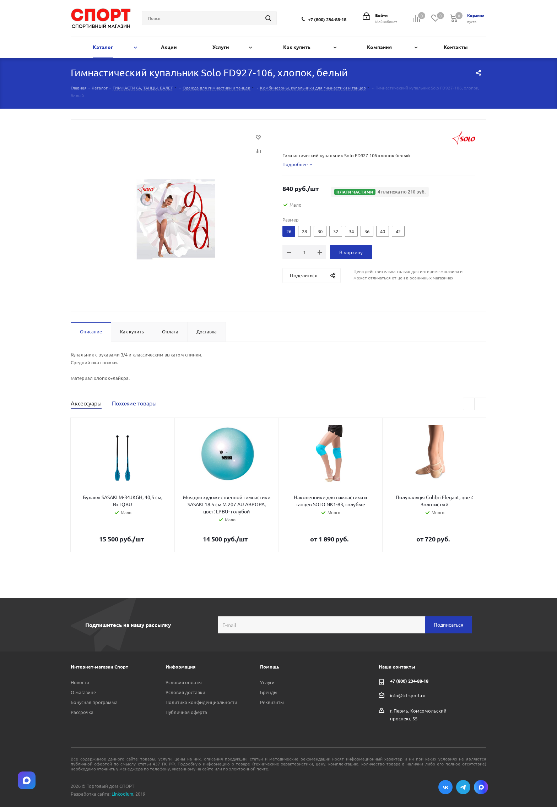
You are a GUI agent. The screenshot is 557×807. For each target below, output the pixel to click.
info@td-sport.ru (407, 695)
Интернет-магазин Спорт (99, 667)
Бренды (268, 692)
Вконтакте (445, 787)
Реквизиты (272, 702)
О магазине (83, 692)
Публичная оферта (186, 712)
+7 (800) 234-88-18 (327, 19)
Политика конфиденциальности (201, 702)
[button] (380, 192)
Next (480, 404)
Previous (469, 404)
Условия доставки (185, 692)
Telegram (463, 787)
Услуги (267, 682)
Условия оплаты (184, 682)
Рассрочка (82, 712)
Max (481, 787)
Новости (80, 682)
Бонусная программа (94, 702)
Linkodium (122, 794)
